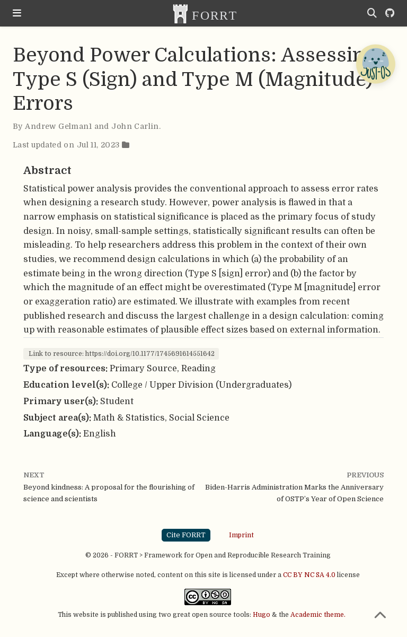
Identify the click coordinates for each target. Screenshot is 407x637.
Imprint (241, 534)
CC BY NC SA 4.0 (309, 575)
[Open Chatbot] (375, 63)
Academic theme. (318, 614)
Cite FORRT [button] (186, 535)
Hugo (261, 614)
